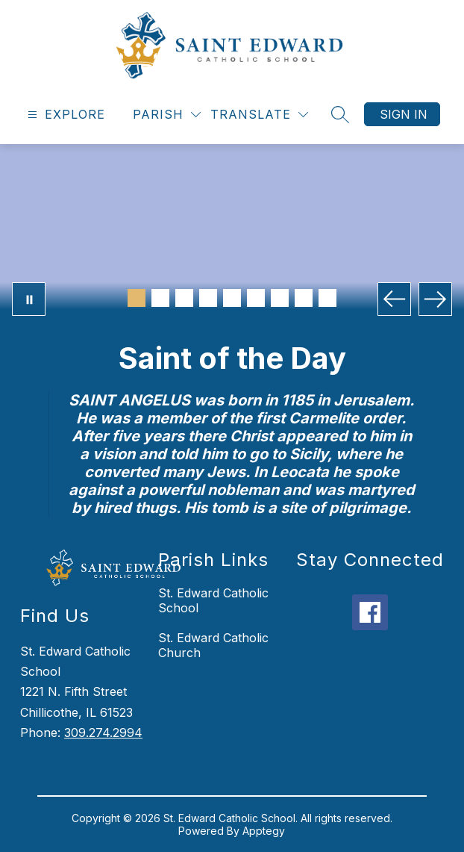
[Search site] (340, 114)
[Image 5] (232, 298)
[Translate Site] (259, 114)
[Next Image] (435, 299)
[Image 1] (136, 298)
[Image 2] (160, 298)
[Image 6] (256, 298)
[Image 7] (280, 298)
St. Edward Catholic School (213, 600)
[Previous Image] (394, 299)
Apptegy (263, 830)
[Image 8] (304, 298)
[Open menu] (64, 114)
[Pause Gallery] (29, 299)
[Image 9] (327, 298)
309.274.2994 (103, 732)
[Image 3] (184, 298)
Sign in (403, 114)
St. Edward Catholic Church (213, 645)
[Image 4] (208, 298)
